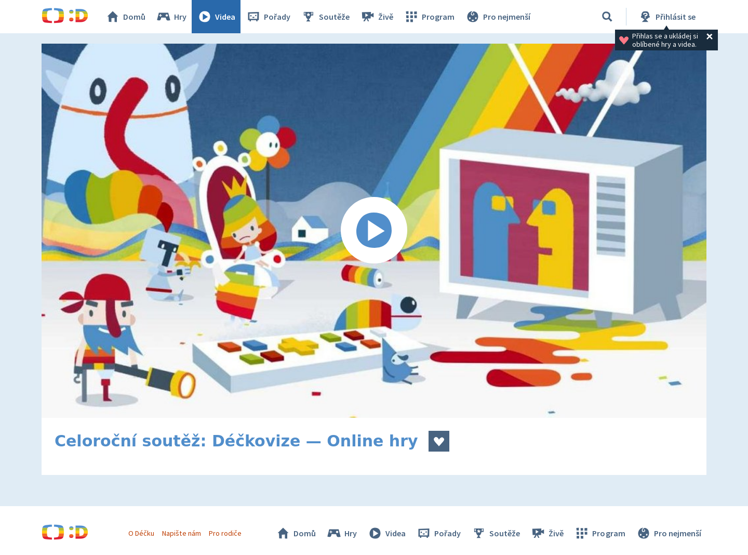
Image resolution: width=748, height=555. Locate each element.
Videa (216, 16)
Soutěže (325, 16)
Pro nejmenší (497, 16)
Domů (125, 16)
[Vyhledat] (607, 16)
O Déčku (141, 533)
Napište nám (181, 533)
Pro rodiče (225, 533)
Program (429, 16)
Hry (171, 16)
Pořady (268, 16)
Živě (376, 16)
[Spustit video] (374, 231)
